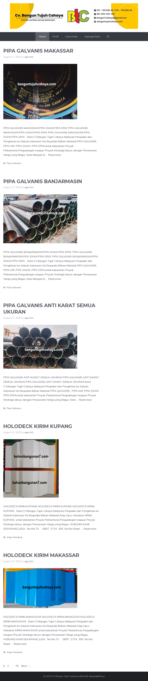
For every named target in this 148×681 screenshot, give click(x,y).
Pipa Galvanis (14, 163)
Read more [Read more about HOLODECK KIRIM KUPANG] (89, 528)
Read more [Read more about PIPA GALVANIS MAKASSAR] (54, 154)
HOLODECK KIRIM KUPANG (37, 426)
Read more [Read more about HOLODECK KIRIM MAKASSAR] (20, 643)
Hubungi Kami (92, 36)
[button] (108, 36)
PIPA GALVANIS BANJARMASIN (42, 181)
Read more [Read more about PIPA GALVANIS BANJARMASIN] (54, 278)
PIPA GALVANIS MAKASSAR (38, 51)
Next (25, 665)
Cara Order (71, 36)
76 (17, 665)
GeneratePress (97, 676)
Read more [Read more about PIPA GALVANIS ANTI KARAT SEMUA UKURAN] (85, 399)
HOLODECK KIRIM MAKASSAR (41, 555)
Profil (55, 36)
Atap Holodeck (14, 537)
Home (42, 36)
